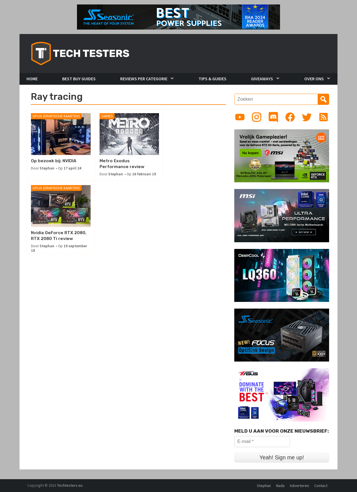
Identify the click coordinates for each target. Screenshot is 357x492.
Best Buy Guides (79, 78)
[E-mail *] (262, 441)
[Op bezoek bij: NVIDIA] (60, 134)
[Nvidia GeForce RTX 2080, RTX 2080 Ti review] (196, 134)
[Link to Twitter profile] (306, 117)
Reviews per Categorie (143, 78)
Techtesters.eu (70, 485)
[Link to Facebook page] (290, 117)
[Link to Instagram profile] (256, 117)
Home (32, 78)
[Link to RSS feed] (323, 117)
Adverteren (299, 485)
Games (106, 116)
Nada (280, 485)
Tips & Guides (212, 78)
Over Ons (314, 78)
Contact (320, 485)
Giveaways (262, 78)
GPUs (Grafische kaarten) (56, 116)
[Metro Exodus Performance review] (128, 134)
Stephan (47, 168)
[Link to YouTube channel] (239, 117)
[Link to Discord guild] (273, 117)
